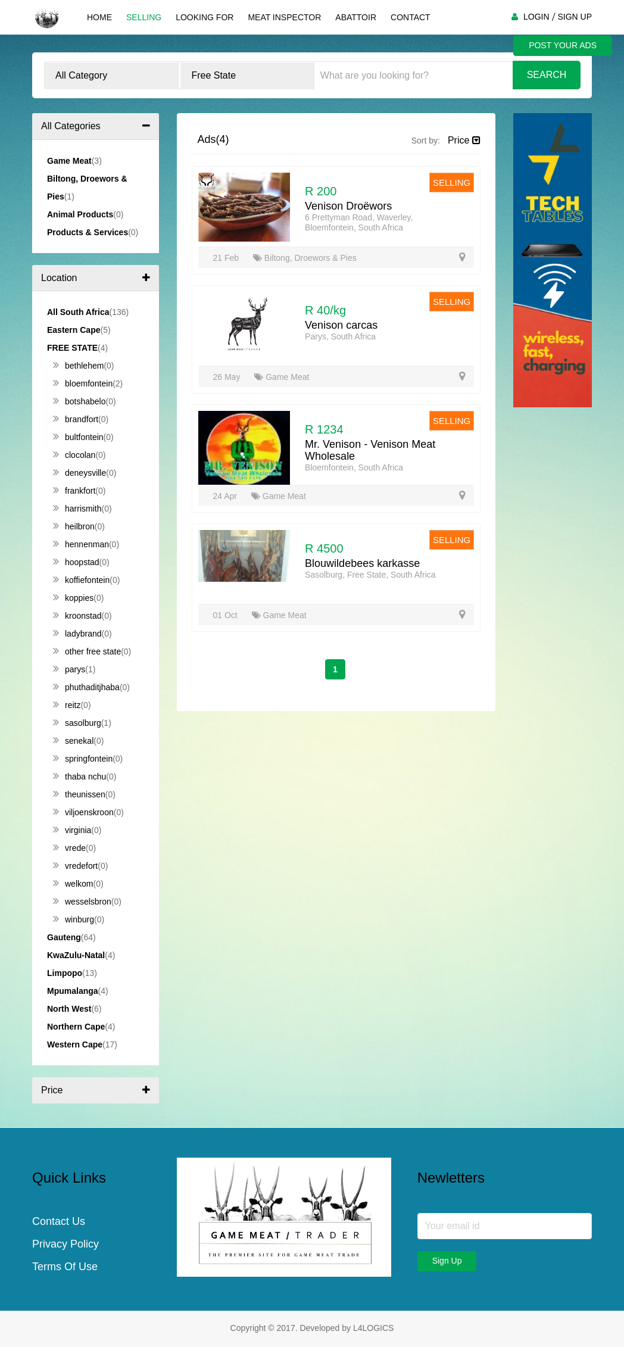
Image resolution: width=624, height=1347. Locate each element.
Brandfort (75, 419)
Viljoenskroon (83, 812)
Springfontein (83, 758)
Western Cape (74, 1044)
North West (69, 1009)
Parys (69, 669)
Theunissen (79, 794)
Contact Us (58, 1221)
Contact (410, 17)
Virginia (72, 830)
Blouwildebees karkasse (362, 563)
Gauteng (64, 937)
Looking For (204, 17)
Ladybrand (77, 633)
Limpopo (64, 973)
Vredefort (75, 866)
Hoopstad (76, 562)
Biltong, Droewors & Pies (305, 258)
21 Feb (227, 258)
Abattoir (355, 17)
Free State (72, 348)
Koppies (73, 598)
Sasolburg (77, 723)
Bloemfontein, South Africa (354, 467)
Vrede (69, 848)
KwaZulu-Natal (76, 955)
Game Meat (281, 377)
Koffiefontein (81, 580)
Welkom (73, 883)
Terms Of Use (65, 1267)
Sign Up (447, 1260)
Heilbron (74, 526)
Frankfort (74, 490)
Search (547, 75)
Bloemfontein (83, 383)
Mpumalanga (72, 991)
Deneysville (79, 473)
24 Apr (226, 496)
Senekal (73, 741)
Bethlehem (78, 365)
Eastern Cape (73, 330)
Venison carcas (341, 325)
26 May (228, 377)
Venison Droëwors (348, 206)
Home (99, 17)
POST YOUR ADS (563, 45)
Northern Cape (76, 1026)
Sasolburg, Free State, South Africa (370, 574)
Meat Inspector (284, 17)
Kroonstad (77, 616)
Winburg (73, 919)
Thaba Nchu (79, 776)
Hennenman (81, 544)
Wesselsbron (82, 901)
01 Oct (226, 615)
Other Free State (87, 651)
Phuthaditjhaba (86, 687)
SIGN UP (574, 16)
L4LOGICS (373, 1328)
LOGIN (536, 16)
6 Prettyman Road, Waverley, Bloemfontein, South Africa (359, 222)
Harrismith (77, 508)
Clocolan (74, 455)
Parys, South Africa (340, 336)
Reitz (66, 705)
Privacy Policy (65, 1244)
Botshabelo (79, 401)
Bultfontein (78, 437)
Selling (143, 17)
